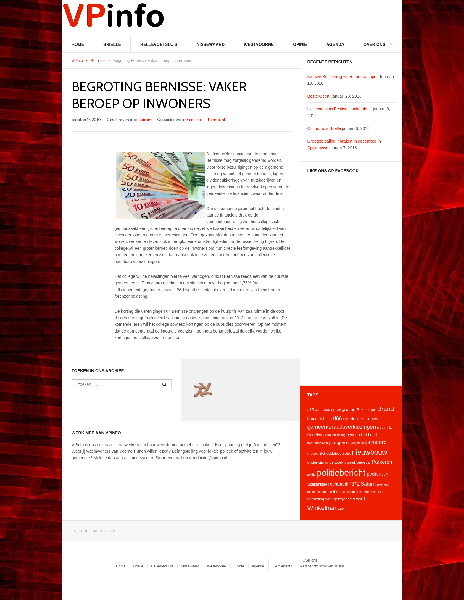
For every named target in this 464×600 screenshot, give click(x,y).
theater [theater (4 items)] (339, 491)
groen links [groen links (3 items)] (384, 427)
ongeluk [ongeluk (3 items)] (349, 462)
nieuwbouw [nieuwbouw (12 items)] (369, 452)
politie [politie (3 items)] (311, 474)
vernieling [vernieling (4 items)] (315, 499)
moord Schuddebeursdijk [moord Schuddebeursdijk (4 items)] (329, 453)
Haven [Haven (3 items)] (331, 435)
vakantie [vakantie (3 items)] (352, 491)
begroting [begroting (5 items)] (346, 409)
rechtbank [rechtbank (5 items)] (338, 483)
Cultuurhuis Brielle (324, 128)
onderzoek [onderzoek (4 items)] (334, 462)
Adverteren (284, 566)
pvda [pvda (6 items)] (372, 474)
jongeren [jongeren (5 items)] (340, 442)
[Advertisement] (351, 289)
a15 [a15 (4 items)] (310, 409)
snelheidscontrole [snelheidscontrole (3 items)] (319, 491)
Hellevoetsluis (158, 44)
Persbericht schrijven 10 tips (322, 566)
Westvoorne (259, 44)
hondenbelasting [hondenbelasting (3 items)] (319, 443)
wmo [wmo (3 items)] (341, 509)
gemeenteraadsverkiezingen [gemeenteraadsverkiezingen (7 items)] (341, 427)
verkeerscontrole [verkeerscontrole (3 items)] (371, 491)
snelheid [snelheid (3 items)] (383, 484)
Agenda (335, 44)
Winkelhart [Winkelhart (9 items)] (322, 507)
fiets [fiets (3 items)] (375, 419)
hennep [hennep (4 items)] (353, 435)
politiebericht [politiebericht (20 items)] (341, 473)
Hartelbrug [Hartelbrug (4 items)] (316, 435)
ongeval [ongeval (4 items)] (363, 462)
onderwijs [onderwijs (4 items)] (315, 462)
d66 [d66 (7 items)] (337, 418)
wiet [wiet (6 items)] (360, 498)
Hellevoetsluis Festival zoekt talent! (339, 109)
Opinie (300, 44)
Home (78, 44)
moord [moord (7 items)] (378, 442)
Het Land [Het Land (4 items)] (369, 435)
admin (145, 119)
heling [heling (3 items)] (341, 435)
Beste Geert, (319, 96)
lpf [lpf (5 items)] (367, 442)
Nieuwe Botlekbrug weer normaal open (343, 76)
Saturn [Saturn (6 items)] (368, 484)
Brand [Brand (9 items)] (385, 408)
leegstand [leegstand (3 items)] (357, 443)
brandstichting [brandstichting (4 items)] (319, 419)
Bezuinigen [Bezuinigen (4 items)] (366, 409)
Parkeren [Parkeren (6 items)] (382, 462)
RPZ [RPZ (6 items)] (354, 484)
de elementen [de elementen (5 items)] (357, 418)
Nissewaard (210, 44)
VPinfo (77, 60)
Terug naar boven (97, 531)
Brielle (112, 44)
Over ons (374, 44)
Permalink (217, 119)
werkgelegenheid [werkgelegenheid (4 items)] (340, 499)
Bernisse (98, 60)
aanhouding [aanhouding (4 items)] (325, 409)
